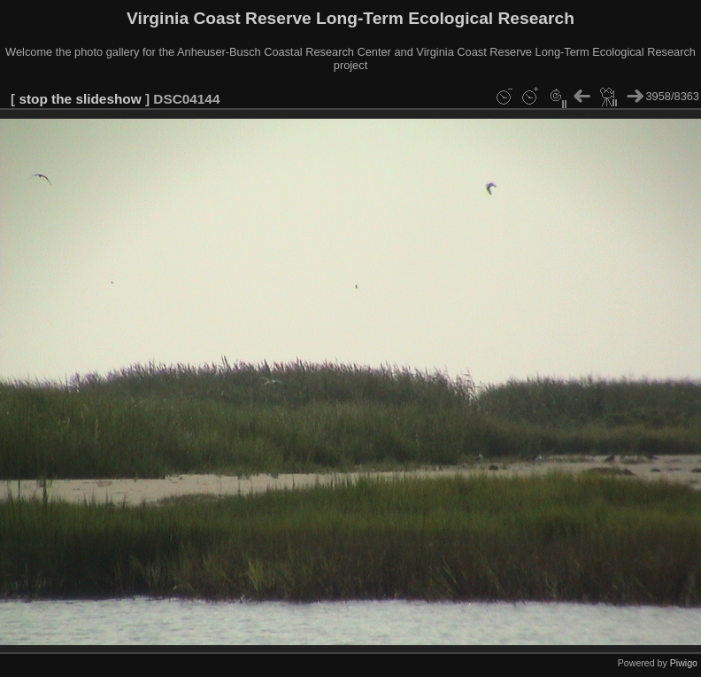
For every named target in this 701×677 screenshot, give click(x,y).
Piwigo (683, 663)
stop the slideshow (80, 98)
